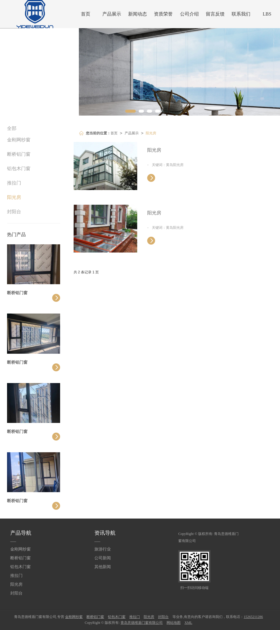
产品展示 (111, 13)
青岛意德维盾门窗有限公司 (142, 623)
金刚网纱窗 (18, 139)
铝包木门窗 (18, 168)
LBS (267, 13)
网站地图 (174, 623)
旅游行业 (102, 549)
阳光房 (151, 133)
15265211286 (253, 617)
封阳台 (14, 211)
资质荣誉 (163, 13)
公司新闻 (102, 558)
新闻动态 (137, 13)
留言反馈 (215, 13)
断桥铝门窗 (18, 154)
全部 (11, 128)
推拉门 (14, 182)
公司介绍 (189, 13)
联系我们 (241, 13)
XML (188, 623)
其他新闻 (102, 567)
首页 (85, 13)
